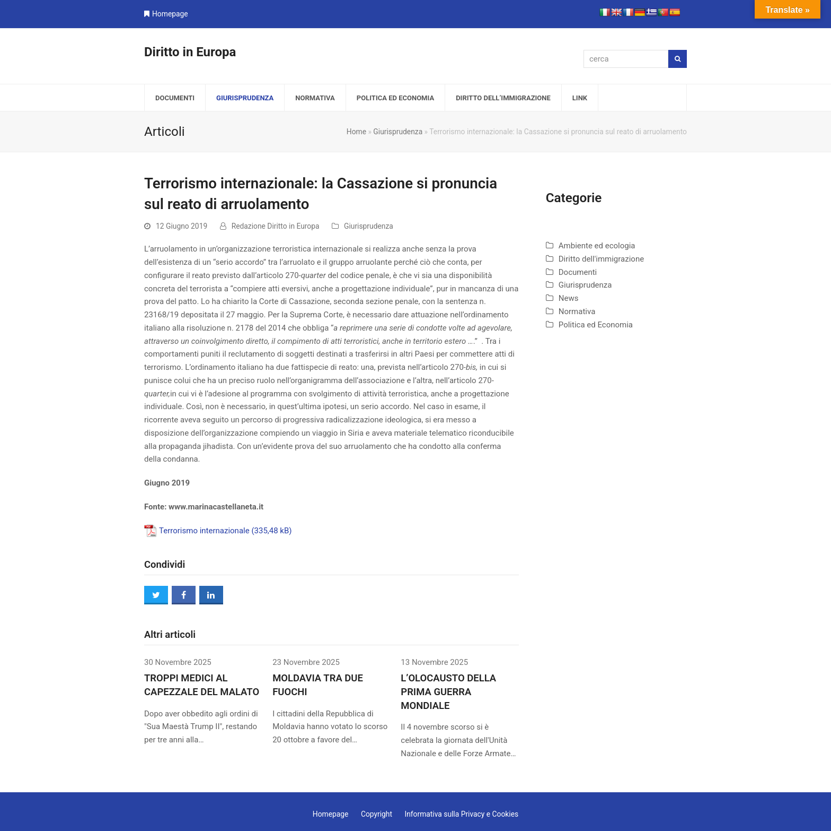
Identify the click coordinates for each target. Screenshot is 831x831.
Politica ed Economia (596, 325)
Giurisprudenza (397, 131)
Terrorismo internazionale (204, 530)
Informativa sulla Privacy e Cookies (461, 814)
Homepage (170, 14)
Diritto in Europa (190, 52)
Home (356, 131)
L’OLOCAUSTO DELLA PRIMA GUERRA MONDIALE (448, 692)
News (569, 298)
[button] (156, 595)
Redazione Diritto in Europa (276, 226)
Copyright (376, 814)
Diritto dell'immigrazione (601, 259)
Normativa (577, 311)
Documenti (578, 272)
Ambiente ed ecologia (597, 245)
